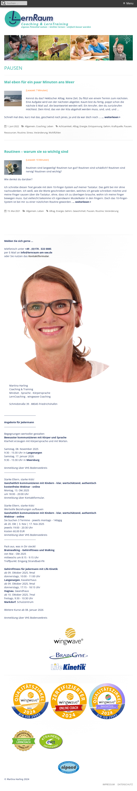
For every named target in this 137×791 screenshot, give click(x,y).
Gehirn (106, 126)
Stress (30, 132)
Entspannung (95, 126)
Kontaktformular (38, 256)
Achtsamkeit (65, 126)
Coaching (41, 126)
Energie (83, 126)
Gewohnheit (79, 211)
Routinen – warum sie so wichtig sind (36, 151)
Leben (50, 126)
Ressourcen (10, 132)
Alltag (75, 126)
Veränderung (41, 132)
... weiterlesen (110, 117)
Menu (129, 3)
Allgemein (30, 126)
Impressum (109, 784)
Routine (21, 132)
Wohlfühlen (55, 132)
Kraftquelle (117, 126)
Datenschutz (125, 784)
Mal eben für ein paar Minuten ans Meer (39, 82)
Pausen (128, 126)
